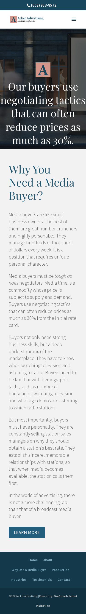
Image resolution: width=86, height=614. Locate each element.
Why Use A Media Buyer (29, 570)
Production (60, 570)
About (48, 560)
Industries (18, 579)
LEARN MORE (27, 532)
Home (33, 560)
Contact (64, 579)
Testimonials (42, 579)
